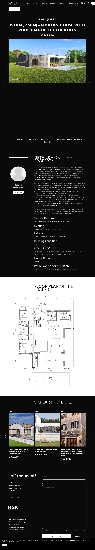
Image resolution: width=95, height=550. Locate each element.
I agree (4, 545)
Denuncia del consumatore (17, 530)
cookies (17, 540)
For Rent (35, 3)
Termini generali (14, 524)
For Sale (26, 3)
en (85, 3)
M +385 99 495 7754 (15, 488)
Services (52, 3)
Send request (56, 537)
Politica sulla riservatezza (16, 527)
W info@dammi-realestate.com (18, 491)
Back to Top (79, 537)
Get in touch (18, 192)
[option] (47, 61)
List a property (73, 3)
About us (61, 3)
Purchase (44, 3)
